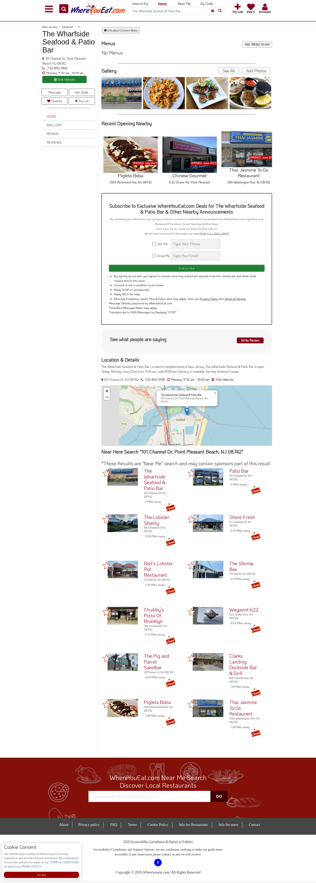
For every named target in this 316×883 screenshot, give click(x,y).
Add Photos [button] (256, 70)
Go (219, 799)
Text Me (161, 244)
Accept (41, 875)
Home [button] (51, 116)
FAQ (113, 827)
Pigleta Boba (157, 705)
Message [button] (54, 92)
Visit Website (223, 382)
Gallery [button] (54, 125)
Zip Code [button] (206, 3)
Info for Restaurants (193, 827)
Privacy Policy (209, 301)
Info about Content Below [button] (121, 30)
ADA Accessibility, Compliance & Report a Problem (158, 844)
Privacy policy (88, 827)
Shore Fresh (242, 520)
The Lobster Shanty (156, 523)
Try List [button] (82, 101)
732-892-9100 (57, 68)
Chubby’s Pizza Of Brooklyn (154, 618)
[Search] (176, 11)
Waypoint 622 (243, 612)
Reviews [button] (54, 142)
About (63, 827)
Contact (254, 827)
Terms (132, 827)
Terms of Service (235, 301)
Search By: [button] (140, 3)
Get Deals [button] (81, 92)
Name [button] (162, 3)
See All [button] (228, 70)
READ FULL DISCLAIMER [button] (214, 233)
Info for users (228, 827)
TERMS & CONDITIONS (64, 862)
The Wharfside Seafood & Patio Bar (154, 482)
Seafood (69, 27)
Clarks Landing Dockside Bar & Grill (243, 667)
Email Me (161, 256)
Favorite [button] (54, 101)
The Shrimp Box (241, 569)
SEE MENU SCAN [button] (257, 44)
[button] (63, 8)
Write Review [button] (248, 342)
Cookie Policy (158, 827)
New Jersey (51, 27)
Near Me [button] (184, 3)
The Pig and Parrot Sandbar (156, 664)
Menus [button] (53, 134)
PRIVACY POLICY (31, 866)
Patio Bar (239, 473)
